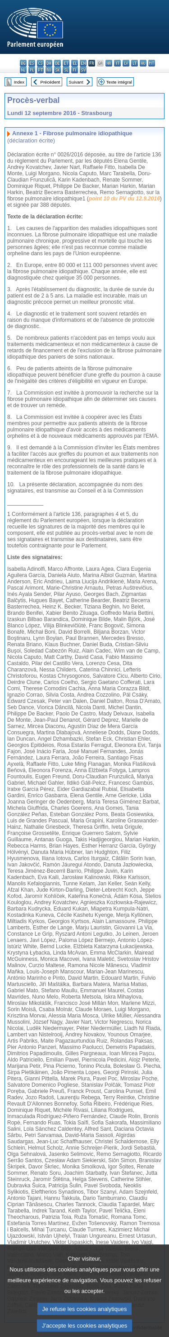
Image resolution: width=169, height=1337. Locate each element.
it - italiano (117, 63)
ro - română (49, 70)
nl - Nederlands (23, 70)
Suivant (76, 82)
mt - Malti (151, 63)
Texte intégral (119, 82)
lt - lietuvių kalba (134, 63)
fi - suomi (74, 70)
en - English (83, 63)
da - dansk (49, 63)
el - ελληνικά (74, 63)
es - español (31, 63)
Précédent (50, 82)
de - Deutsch (57, 63)
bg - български (23, 63)
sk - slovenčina (57, 70)
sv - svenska (83, 70)
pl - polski (31, 70)
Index (19, 82)
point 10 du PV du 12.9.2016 (124, 198)
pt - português (40, 70)
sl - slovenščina (66, 70)
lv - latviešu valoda (126, 63)
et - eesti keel (66, 63)
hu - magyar (143, 63)
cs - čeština (40, 63)
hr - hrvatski (108, 63)
